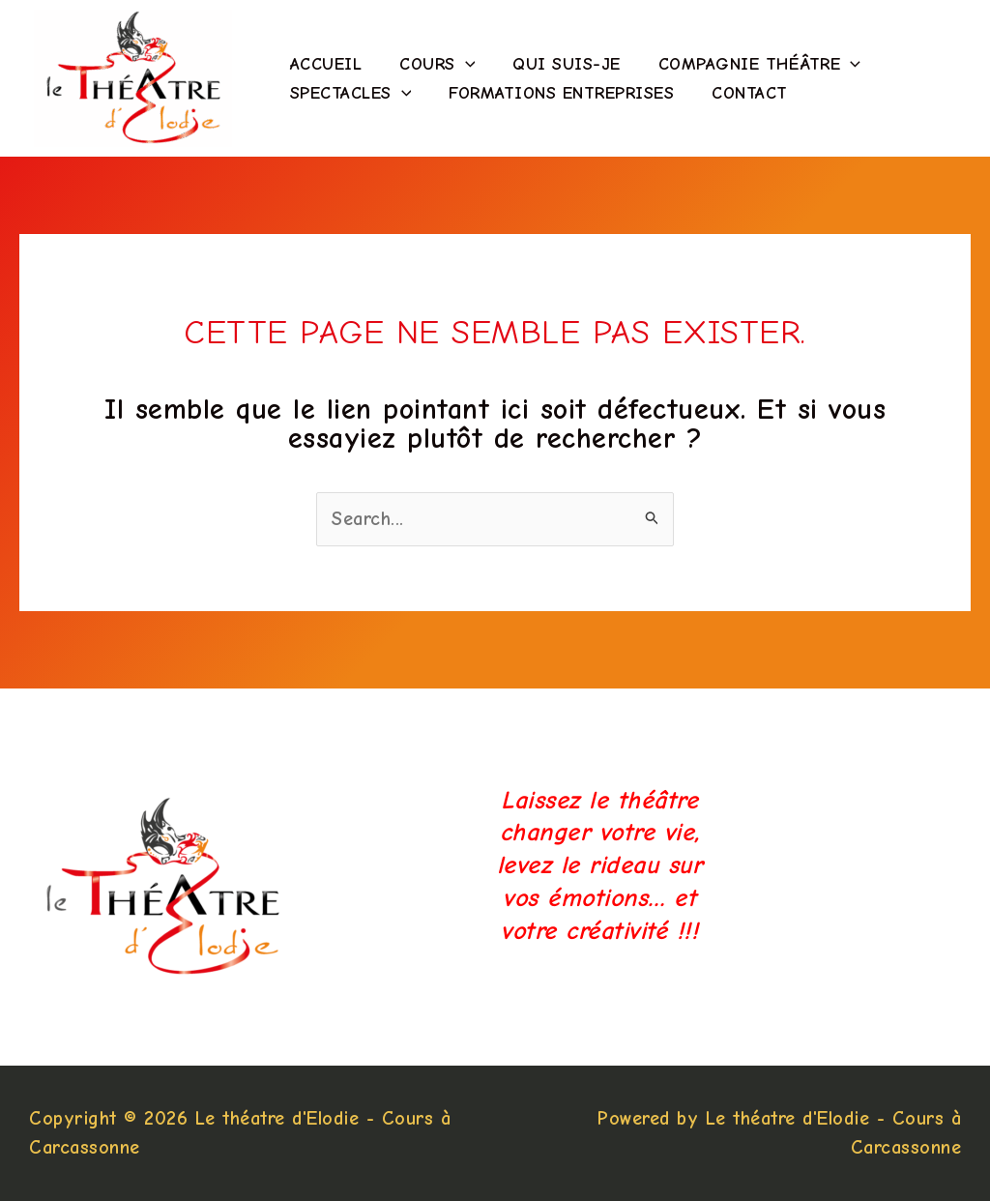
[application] (461, 64)
